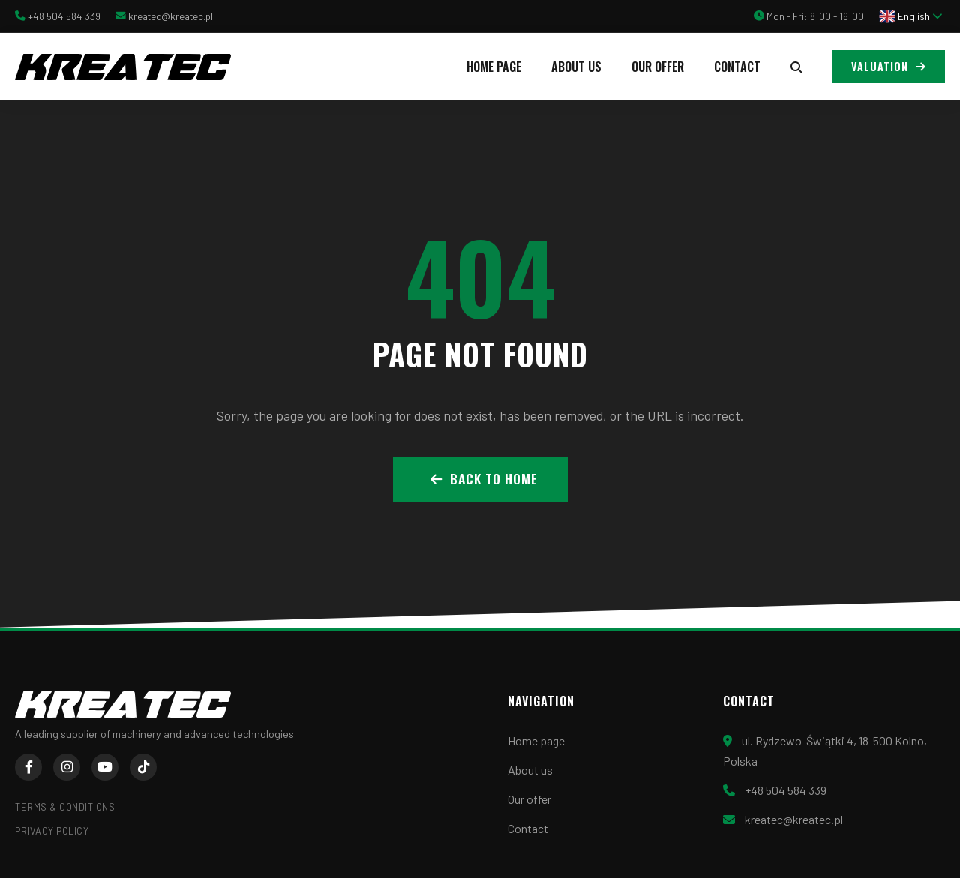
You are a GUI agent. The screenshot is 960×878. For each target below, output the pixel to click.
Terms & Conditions (65, 807)
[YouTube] (105, 767)
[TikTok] (143, 767)
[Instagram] (66, 767)
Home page (493, 67)
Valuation (888, 66)
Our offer (658, 67)
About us (576, 67)
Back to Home (484, 478)
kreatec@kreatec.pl (170, 16)
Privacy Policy (51, 831)
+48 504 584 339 (64, 16)
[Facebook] (28, 767)
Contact (737, 67)
